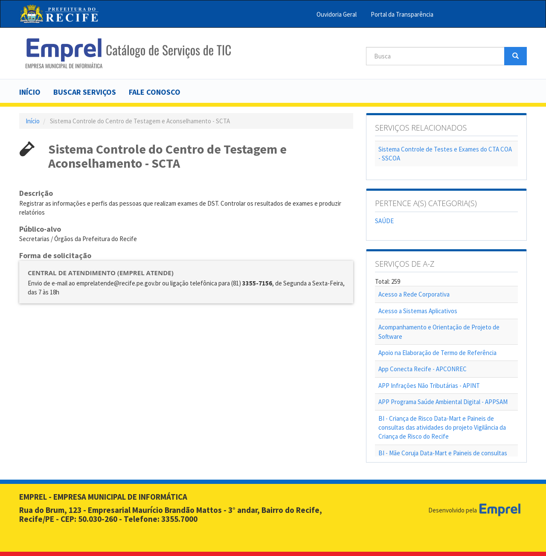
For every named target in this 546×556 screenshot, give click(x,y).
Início (30, 92)
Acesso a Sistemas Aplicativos (417, 311)
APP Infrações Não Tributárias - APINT (429, 385)
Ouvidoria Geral (337, 14)
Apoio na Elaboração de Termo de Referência (437, 353)
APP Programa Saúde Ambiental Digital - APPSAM (443, 402)
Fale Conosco (154, 92)
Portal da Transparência (402, 14)
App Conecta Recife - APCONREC (422, 369)
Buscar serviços (84, 92)
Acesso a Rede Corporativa (414, 294)
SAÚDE (384, 221)
